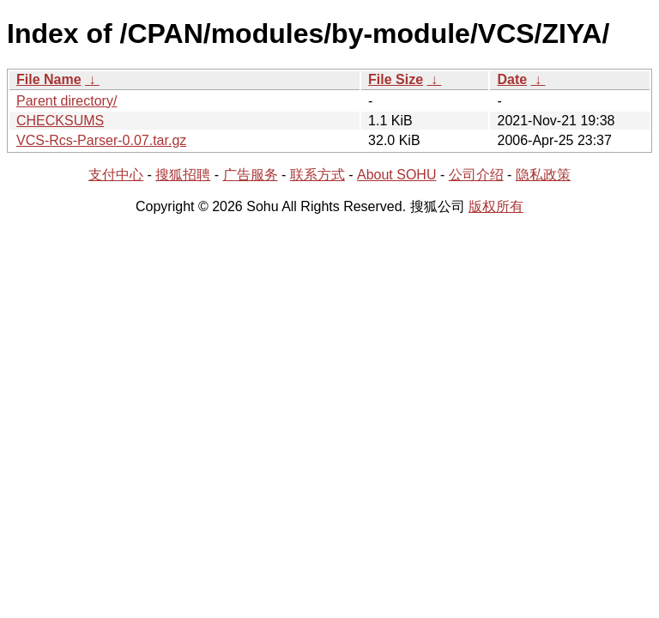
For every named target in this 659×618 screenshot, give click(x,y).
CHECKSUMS (60, 120)
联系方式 (317, 174)
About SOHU (396, 174)
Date (512, 79)
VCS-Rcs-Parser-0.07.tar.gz (101, 140)
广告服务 (250, 174)
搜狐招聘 (182, 174)
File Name (49, 79)
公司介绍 (476, 174)
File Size (395, 79)
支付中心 (115, 174)
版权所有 (496, 206)
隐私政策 (543, 174)
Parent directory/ (66, 101)
